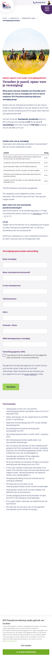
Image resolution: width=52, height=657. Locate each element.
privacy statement (11, 641)
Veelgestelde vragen (28, 18)
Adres (5, 312)
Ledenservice (14, 18)
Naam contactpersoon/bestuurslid (16, 272)
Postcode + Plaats (10, 325)
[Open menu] (47, 9)
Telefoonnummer (10, 299)
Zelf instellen (26, 646)
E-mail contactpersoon (12, 286)
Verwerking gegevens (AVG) (14, 352)
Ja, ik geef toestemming (26, 652)
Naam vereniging (9, 259)
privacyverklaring (30, 374)
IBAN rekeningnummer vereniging (16, 338)
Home (5, 18)
